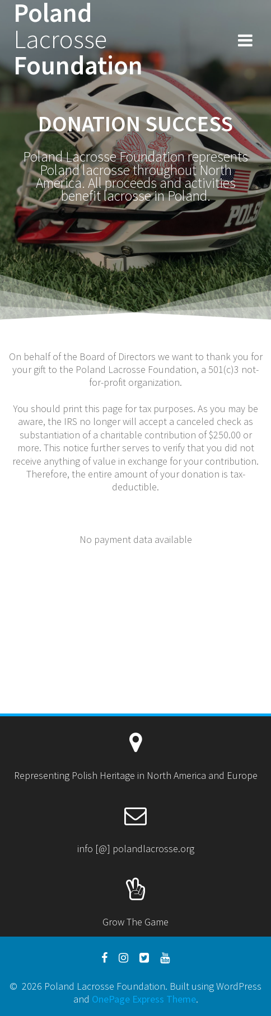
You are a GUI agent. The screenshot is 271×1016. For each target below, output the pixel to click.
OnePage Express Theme (144, 999)
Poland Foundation (78, 39)
